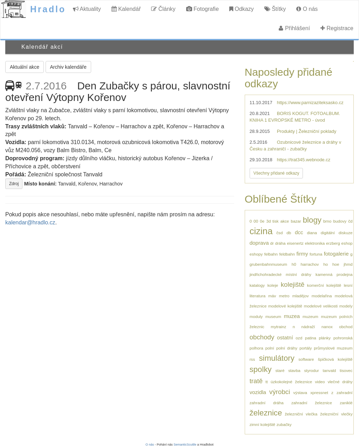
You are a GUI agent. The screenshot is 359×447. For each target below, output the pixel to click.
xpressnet (319, 392)
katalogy (257, 285)
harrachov (309, 264)
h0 (294, 264)
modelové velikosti (321, 306)
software (306, 359)
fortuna (316, 254)
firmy (302, 254)
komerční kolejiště (324, 285)
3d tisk (272, 221)
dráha (280, 243)
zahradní (344, 392)
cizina (261, 231)
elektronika (315, 243)
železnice (266, 412)
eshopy (256, 254)
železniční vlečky (336, 414)
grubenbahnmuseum (268, 264)
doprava (259, 243)
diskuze (346, 232)
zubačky (284, 424)
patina (310, 338)
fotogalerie (336, 254)
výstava (300, 392)
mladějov (300, 295)
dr (271, 243)
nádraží (308, 326)
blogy (312, 220)
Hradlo (48, 9)
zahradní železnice (311, 402)
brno (327, 221)
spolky (261, 369)
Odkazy (241, 9)
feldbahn (287, 254)
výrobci (279, 391)
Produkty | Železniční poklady (307, 131)
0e (262, 221)
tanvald (329, 370)
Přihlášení (294, 28)
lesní (348, 285)
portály (305, 348)
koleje (272, 285)
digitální (328, 232)
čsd (279, 232)
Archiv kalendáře (68, 67)
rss (252, 359)
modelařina (322, 295)
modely (346, 306)
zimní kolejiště (262, 424)
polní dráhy (286, 348)
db (288, 232)
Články (163, 9)
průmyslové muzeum (333, 348)
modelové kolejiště (285, 306)
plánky (325, 338)
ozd (299, 338)
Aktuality (87, 9)
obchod (345, 326)
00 (255, 221)
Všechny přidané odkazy (276, 173)
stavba (294, 370)
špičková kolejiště (335, 359)
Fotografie (202, 9)
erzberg (333, 243)
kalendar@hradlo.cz (30, 222)
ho (325, 264)
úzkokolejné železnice (291, 381)
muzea (292, 316)
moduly (256, 316)
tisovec (346, 370)
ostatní (285, 337)
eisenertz (295, 243)
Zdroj (14, 183)
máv (272, 295)
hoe (335, 264)
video (320, 381)
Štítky (275, 9)
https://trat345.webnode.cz (303, 159)
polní (269, 348)
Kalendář (126, 9)
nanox (327, 326)
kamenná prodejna (334, 274)
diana (312, 232)
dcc (299, 232)
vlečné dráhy (340, 381)
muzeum (310, 316)
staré (279, 370)
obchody (262, 337)
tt (266, 381)
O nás (307, 9)
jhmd (348, 264)
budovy (339, 221)
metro (284, 295)
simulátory (276, 358)
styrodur (311, 370)
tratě (256, 381)
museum (273, 316)
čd (350, 221)
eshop (347, 243)
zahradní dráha (267, 402)
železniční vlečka (301, 414)
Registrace (336, 28)
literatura (257, 295)
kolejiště (293, 284)
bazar (296, 221)
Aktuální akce (24, 67)
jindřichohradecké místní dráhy (280, 274)
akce (284, 221)
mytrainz (278, 326)
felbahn (271, 254)
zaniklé (346, 402)
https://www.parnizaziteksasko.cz (310, 102)
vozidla (258, 392)
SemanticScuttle (185, 444)
